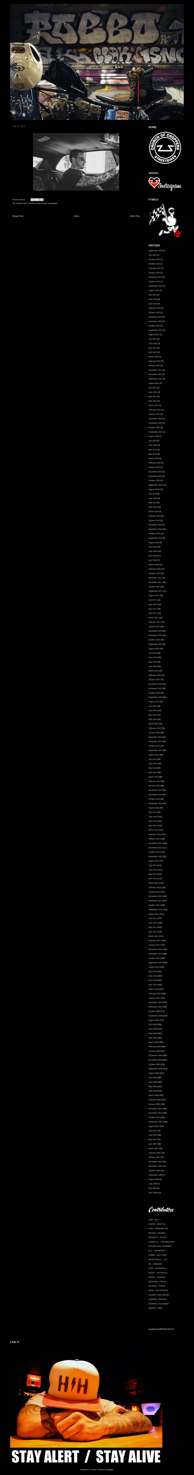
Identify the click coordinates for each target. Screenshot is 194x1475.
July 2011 (152, 918)
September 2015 (155, 697)
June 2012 (152, 870)
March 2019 (153, 511)
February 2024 (154, 268)
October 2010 (154, 958)
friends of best (21, 203)
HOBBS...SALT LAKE (157, 1255)
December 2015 (155, 684)
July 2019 (152, 494)
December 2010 (155, 949)
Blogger (110, 1470)
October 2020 (154, 427)
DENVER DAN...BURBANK (160, 1246)
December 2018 (155, 525)
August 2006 (153, 1179)
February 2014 (154, 781)
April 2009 (152, 1038)
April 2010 (152, 985)
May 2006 (152, 1188)
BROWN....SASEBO (157, 1233)
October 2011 (154, 905)
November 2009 (155, 1007)
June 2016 (152, 657)
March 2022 (153, 357)
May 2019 (152, 503)
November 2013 (155, 794)
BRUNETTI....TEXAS (157, 1237)
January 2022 (154, 366)
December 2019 (155, 472)
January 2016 (154, 679)
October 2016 (154, 640)
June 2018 (152, 551)
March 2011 (153, 936)
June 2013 (152, 817)
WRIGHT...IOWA (155, 1308)
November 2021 (155, 374)
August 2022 (153, 334)
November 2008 (155, 1060)
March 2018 (153, 565)
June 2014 (152, 763)
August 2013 (153, 808)
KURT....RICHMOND (157, 1268)
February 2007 (154, 1153)
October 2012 (154, 852)
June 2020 (152, 445)
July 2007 (152, 1131)
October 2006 (154, 1170)
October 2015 (154, 693)
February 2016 (154, 675)
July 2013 (152, 812)
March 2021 (153, 405)
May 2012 (152, 874)
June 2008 (152, 1082)
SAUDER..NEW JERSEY (159, 1295)
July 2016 (152, 653)
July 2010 (152, 971)
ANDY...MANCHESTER (158, 1228)
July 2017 (152, 600)
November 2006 (155, 1166)
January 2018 (154, 573)
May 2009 (152, 1033)
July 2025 (152, 255)
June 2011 (152, 923)
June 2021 (152, 392)
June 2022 (152, 343)
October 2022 (154, 326)
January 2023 (154, 312)
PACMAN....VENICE (157, 1286)
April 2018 (152, 560)
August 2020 (153, 436)
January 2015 (154, 733)
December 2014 (155, 737)
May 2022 (152, 348)
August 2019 (153, 489)
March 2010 (153, 989)
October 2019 (154, 480)
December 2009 (155, 1002)
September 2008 (155, 1069)
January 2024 (154, 273)
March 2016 (153, 671)
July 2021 (152, 388)
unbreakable (52, 203)
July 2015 (152, 706)
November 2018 (155, 529)
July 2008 (152, 1078)
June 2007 (152, 1135)
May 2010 (152, 980)
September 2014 (155, 750)
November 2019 (155, 476)
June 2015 (152, 710)
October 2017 (154, 587)
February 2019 (154, 516)
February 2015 (154, 728)
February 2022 (154, 361)
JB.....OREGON (155, 1264)
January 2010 (154, 998)
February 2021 (154, 410)
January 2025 (154, 259)
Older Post (135, 216)
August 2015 (153, 702)
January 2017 (154, 626)
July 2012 (152, 865)
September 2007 (155, 1122)
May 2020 (152, 450)
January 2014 (154, 786)
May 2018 (152, 556)
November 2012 (155, 848)
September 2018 (155, 538)
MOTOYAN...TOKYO (157, 1282)
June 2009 (152, 1029)
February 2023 (154, 308)
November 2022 (155, 321)
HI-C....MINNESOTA (157, 1251)
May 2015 (152, 715)
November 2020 (155, 423)
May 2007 (152, 1139)
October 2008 (154, 1064)
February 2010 (154, 994)
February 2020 (154, 463)
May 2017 (152, 609)
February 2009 (154, 1046)
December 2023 (155, 277)
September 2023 (155, 286)
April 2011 (152, 932)
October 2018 (154, 534)
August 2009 (153, 1020)
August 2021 (153, 383)
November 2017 (155, 582)
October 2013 (154, 799)
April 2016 (152, 666)
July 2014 (152, 759)
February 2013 (154, 834)
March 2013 (153, 830)
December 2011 (155, 896)
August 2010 (153, 967)
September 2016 (155, 644)
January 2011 (154, 945)
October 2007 (154, 1117)
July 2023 (152, 295)
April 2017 (152, 613)
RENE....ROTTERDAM (158, 1290)
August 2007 (153, 1126)
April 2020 (152, 454)
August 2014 (153, 755)
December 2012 (155, 843)
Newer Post (17, 216)
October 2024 (154, 264)
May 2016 (152, 662)
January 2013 (154, 839)
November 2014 (155, 741)
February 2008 (154, 1100)
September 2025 (155, 250)
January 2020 (154, 467)
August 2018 (153, 542)
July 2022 (152, 339)
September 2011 (155, 909)
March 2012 (153, 883)
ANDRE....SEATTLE (156, 1224)
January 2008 (154, 1104)
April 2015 (152, 719)
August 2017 (153, 595)
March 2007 (153, 1148)
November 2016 (155, 635)
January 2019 (154, 520)
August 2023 (153, 290)
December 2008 (155, 1055)
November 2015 (155, 688)
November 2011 (155, 901)
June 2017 (152, 604)
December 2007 (155, 1109)
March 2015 (153, 724)
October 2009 (154, 1011)
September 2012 (155, 856)
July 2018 (152, 547)
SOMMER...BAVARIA (157, 1299)
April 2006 (152, 1193)
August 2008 (153, 1073)
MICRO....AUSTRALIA (157, 1273)
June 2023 (152, 299)
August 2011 (153, 914)
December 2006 (155, 1162)
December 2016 (155, 631)
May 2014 (152, 768)
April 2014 (152, 772)
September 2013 (155, 803)
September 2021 (155, 379)
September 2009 (155, 1016)
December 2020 (155, 418)
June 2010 (152, 976)
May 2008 (152, 1086)
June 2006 (152, 1184)
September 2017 (155, 591)
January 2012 (154, 892)
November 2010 (155, 954)
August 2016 (153, 649)
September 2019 (155, 485)
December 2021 (155, 370)
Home (76, 216)
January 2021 (154, 414)
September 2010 (155, 962)
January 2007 (154, 1157)
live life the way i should (37, 203)
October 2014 (154, 746)
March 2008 (153, 1095)
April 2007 (152, 1144)
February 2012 (154, 887)
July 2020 (152, 441)
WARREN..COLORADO (158, 1304)
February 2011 (154, 940)
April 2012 (152, 878)
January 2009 (154, 1051)
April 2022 (152, 352)
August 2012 (153, 861)
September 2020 (155, 432)
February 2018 (154, 569)
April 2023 (152, 304)
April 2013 (152, 825)
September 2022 (155, 330)
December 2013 (155, 790)
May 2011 (152, 927)
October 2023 (154, 281)
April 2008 (152, 1091)
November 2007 (155, 1113)
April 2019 (152, 507)
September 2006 (155, 1175)
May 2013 (152, 821)
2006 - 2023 (153, 1220)
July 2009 (152, 1024)
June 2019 (152, 498)
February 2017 (154, 622)
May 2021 (152, 396)
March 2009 (153, 1042)
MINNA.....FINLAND (156, 1277)
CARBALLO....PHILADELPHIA (161, 1242)
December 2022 (155, 317)
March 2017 (153, 618)
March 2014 (153, 777)
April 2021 (152, 401)
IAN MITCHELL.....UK (157, 1259)
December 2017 (155, 578)
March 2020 (153, 458)
